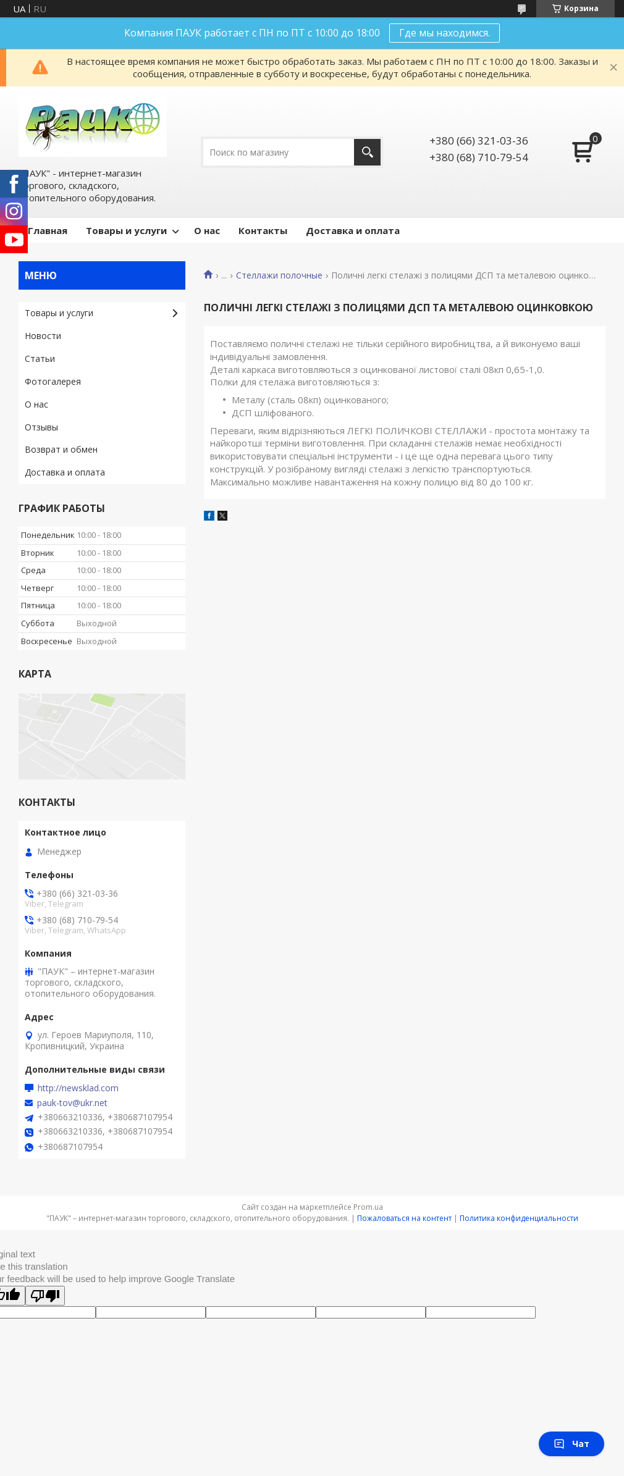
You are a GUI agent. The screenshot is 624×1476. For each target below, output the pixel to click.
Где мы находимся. (444, 33)
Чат (571, 1443)
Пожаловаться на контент (404, 1218)
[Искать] (367, 152)
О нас (207, 230)
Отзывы (41, 427)
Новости (43, 336)
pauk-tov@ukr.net (72, 1103)
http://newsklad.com (78, 1088)
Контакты (262, 230)
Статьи (40, 358)
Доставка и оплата (353, 230)
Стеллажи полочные (279, 275)
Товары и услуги (126, 230)
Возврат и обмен (61, 449)
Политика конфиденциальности (519, 1218)
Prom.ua (368, 1207)
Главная (47, 230)
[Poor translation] (45, 1296)
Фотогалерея (53, 381)
